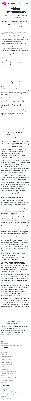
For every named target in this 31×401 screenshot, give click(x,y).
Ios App (3, 367)
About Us (4, 350)
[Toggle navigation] (27, 3)
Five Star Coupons (6, 365)
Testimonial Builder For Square (10, 378)
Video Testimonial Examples (9, 392)
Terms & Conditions (7, 356)
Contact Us (4, 352)
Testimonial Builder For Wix (9, 371)
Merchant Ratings (6, 362)
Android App (5, 369)
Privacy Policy (5, 354)
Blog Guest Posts (6, 399)
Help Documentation (7, 394)
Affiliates (3, 396)
